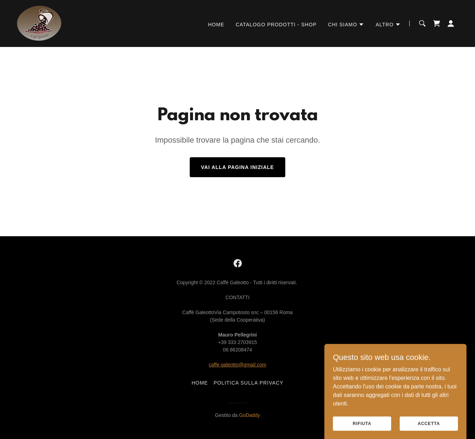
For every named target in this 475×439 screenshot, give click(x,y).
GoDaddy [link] (249, 415)
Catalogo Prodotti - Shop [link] (276, 24)
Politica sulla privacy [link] (249, 383)
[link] (39, 23)
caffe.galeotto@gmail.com (237, 364)
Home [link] (216, 24)
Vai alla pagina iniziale (237, 167)
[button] (346, 24)
